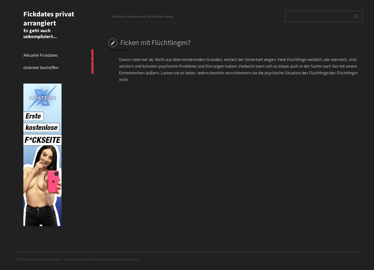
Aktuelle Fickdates (58, 55)
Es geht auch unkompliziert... (40, 33)
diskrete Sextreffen (58, 68)
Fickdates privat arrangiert (48, 18)
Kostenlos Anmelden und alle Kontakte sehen (142, 16)
